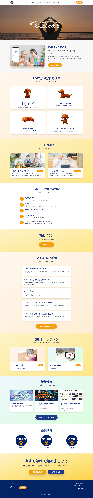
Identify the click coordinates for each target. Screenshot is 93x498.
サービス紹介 (25, 2)
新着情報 (39, 2)
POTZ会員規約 (79, 483)
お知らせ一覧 (47, 2)
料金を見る (46, 245)
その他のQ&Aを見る (46, 326)
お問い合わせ (56, 2)
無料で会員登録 (38, 472)
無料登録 (79, 2)
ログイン (71, 2)
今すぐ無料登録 (55, 65)
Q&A (33, 2)
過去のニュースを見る (46, 417)
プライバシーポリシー (78, 485)
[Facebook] (79, 489)
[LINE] (82, 489)
